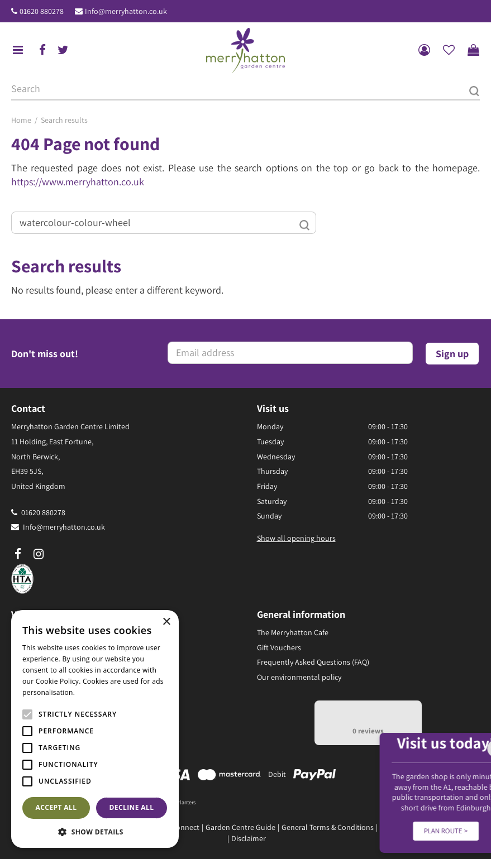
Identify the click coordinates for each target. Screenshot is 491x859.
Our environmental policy (299, 677)
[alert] (95, 729)
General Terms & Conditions (328, 827)
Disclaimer (248, 838)
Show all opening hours (296, 538)
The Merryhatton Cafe (292, 632)
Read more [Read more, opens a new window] (95, 692)
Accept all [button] (56, 807)
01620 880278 (42, 11)
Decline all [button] (131, 807)
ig (38, 554)
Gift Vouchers (279, 647)
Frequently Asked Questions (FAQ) (313, 662)
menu (18, 50)
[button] (95, 831)
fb (42, 50)
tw (63, 50)
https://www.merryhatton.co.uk (77, 181)
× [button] (166, 622)
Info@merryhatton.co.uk (126, 11)
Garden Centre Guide (240, 827)
